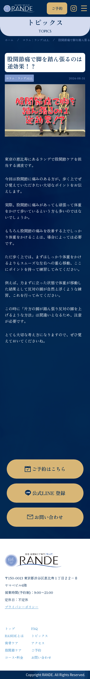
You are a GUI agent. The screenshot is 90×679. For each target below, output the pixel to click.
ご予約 (57, 8)
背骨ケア (11, 643)
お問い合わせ (41, 657)
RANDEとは (14, 635)
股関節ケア (13, 650)
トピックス (39, 635)
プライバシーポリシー (21, 606)
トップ (10, 628)
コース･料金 (14, 657)
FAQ (34, 628)
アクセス (38, 643)
